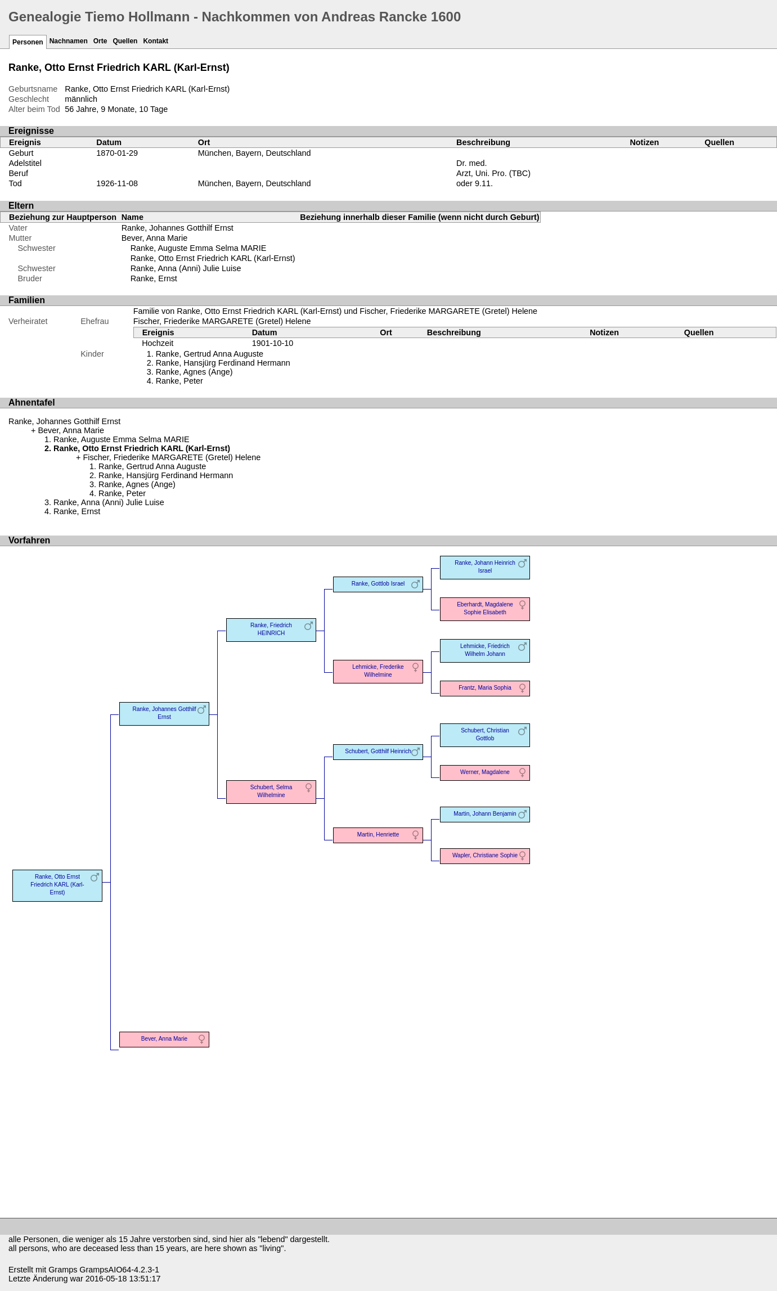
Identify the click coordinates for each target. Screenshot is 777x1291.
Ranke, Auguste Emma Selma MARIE (199, 248)
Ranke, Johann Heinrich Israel (485, 567)
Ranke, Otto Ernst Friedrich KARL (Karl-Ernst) (213, 258)
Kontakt (155, 41)
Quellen (125, 41)
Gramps (62, 1269)
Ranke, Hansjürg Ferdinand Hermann (223, 362)
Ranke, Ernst (154, 278)
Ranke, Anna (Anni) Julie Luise (186, 268)
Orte (100, 41)
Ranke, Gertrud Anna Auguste (209, 353)
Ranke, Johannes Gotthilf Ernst (177, 227)
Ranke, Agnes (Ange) (194, 371)
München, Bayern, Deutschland (254, 153)
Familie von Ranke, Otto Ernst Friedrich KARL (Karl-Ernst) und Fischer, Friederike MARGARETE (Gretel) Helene (335, 311)
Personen (27, 42)
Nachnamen (69, 41)
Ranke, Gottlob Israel (378, 584)
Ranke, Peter (179, 380)
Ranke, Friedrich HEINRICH (271, 629)
